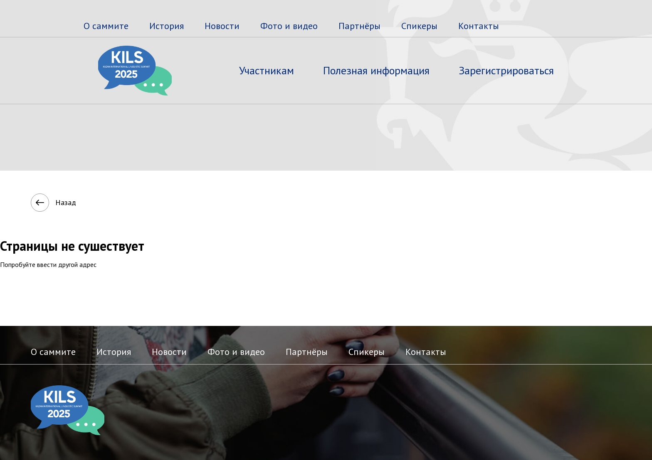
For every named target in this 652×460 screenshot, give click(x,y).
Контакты (478, 26)
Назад (45, 202)
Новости (222, 26)
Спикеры (419, 26)
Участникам (266, 70)
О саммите (106, 26)
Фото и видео (289, 26)
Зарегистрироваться (506, 70)
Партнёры (359, 26)
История (166, 26)
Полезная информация (376, 70)
